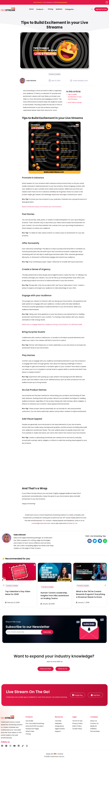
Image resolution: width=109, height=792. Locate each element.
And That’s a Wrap (75, 102)
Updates (59, 9)
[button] (89, 541)
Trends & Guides (54, 74)
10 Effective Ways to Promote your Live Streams (43, 207)
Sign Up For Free (101, 9)
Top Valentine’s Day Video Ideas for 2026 (17, 593)
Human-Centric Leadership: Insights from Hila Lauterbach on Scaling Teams (55, 595)
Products (40, 9)
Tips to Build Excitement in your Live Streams (75, 96)
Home (31, 9)
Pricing (50, 9)
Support (58, 731)
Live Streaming (96, 536)
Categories (70, 9)
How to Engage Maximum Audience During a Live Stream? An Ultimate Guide (54, 324)
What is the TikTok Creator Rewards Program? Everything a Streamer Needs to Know (90, 594)
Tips (104, 536)
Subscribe (47, 632)
